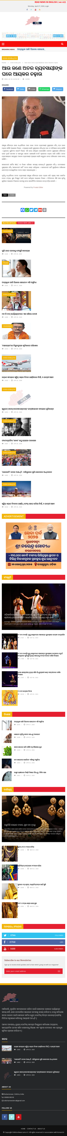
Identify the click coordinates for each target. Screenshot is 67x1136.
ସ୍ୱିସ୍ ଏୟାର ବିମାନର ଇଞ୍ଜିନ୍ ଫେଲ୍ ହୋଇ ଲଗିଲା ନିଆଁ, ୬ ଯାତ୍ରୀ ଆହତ (28, 503)
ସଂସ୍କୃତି (7, 577)
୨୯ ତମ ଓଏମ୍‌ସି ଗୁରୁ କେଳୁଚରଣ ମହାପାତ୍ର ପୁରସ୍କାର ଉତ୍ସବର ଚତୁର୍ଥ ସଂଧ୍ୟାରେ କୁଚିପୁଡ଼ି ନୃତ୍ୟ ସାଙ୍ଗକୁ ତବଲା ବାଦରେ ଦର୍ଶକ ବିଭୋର (40, 654)
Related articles (9, 223)
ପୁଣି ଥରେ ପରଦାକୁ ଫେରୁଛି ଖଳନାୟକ (16, 250)
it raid (12, 195)
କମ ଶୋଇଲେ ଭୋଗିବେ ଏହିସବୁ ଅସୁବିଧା (27, 759)
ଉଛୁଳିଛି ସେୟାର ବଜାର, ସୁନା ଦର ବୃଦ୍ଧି (20, 824)
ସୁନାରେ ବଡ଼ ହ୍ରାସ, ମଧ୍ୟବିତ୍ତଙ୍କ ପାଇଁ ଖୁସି (32, 884)
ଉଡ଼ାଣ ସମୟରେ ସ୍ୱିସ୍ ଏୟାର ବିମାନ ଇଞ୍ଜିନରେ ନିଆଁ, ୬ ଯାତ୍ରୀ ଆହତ (28, 377)
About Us (41, 1129)
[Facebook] (8, 89)
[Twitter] (20, 89)
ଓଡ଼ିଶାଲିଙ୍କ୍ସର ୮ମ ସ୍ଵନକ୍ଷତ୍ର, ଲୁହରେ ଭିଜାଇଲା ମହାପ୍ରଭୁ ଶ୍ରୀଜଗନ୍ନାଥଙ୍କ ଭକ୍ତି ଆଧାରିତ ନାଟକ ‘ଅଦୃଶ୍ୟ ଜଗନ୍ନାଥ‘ (30, 616)
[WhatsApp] (44, 89)
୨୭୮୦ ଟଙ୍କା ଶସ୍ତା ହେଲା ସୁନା (27, 903)
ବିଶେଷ (5, 263)
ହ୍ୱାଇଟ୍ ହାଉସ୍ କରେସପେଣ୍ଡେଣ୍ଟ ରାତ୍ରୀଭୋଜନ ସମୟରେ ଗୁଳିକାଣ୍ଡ (28, 408)
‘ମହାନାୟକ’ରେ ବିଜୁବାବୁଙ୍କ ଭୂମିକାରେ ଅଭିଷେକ (20, 345)
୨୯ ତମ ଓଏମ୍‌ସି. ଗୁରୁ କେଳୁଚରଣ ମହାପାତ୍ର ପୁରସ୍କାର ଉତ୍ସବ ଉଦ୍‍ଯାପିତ (41, 634)
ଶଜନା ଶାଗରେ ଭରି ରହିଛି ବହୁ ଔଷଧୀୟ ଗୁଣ (28, 747)
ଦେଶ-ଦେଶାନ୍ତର (10, 58)
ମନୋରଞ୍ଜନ (7, 231)
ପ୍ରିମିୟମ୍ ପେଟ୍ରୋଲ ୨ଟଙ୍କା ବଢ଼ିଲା (29, 865)
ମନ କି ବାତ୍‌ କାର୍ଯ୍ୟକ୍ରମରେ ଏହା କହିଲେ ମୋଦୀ (19, 314)
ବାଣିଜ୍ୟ (8, 789)
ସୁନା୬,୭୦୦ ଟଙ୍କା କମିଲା (26, 847)
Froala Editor (38, 187)
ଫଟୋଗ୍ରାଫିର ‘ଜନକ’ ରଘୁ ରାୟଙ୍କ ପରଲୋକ (19, 440)
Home (23, 1129)
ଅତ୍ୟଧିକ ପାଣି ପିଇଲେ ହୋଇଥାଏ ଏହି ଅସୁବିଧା (19, 282)
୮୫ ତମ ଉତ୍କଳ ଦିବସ (25, 691)
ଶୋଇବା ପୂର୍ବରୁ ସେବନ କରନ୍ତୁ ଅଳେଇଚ (27, 734)
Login (47, 6)
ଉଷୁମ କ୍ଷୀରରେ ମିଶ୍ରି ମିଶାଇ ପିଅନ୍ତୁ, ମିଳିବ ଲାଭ (30, 772)
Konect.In (60, 1132)
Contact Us (31, 1129)
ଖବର (4, 1039)
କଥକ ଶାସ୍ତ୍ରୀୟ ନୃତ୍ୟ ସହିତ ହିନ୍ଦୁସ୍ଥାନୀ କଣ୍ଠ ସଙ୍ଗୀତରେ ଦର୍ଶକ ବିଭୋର (39, 673)
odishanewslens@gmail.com (14, 1100)
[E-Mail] (31, 89)
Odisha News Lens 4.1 (26, 223)
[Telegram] (57, 89)
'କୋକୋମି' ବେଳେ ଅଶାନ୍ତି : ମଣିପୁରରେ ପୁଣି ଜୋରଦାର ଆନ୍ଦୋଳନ (27, 472)
